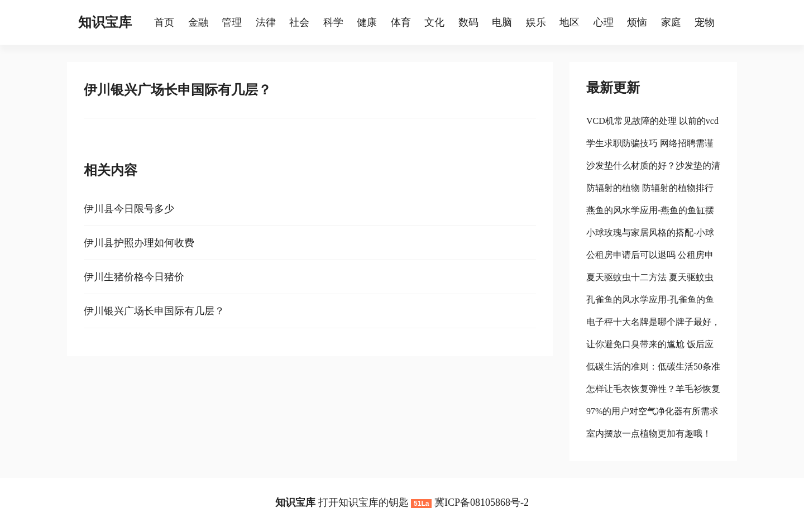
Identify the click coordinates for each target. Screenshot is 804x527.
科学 (333, 22)
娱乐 (536, 22)
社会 (299, 22)
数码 (468, 22)
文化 (434, 22)
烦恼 (637, 22)
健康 (367, 22)
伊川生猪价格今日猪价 (134, 276)
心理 (604, 22)
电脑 (502, 22)
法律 (266, 22)
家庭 (671, 22)
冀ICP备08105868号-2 (481, 502)
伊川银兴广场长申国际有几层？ (154, 311)
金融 (198, 22)
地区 (569, 22)
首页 (164, 22)
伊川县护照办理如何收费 (139, 242)
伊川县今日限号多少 (129, 208)
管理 (232, 22)
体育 (401, 22)
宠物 (705, 22)
